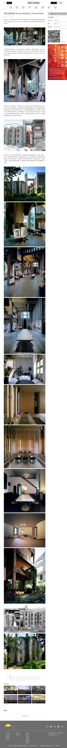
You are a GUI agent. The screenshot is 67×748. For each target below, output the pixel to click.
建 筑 (23, 7)
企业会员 (27, 732)
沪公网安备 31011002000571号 (46, 745)
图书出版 (27, 742)
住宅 (58, 23)
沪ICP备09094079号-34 (33, 745)
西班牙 (55, 23)
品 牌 (43, 7)
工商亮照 (56, 745)
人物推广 (27, 736)
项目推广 (27, 734)
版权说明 (8, 738)
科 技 (49, 7)
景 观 (29, 7)
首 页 (11, 7)
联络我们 (8, 736)
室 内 (36, 7)
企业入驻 (18, 734)
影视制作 (27, 740)
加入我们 (8, 734)
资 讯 (17, 7)
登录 (24, 715)
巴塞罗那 (58, 26)
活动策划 (27, 738)
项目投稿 (18, 732)
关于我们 (8, 732)
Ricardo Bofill (56, 20)
